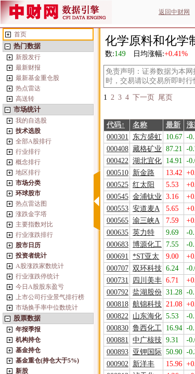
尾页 (165, 97)
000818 (117, 304)
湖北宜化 (147, 161)
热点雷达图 (31, 203)
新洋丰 (143, 364)
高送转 (25, 98)
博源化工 (147, 244)
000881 (117, 340)
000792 (117, 292)
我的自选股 (31, 120)
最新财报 (28, 67)
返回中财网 (174, 12)
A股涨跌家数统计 (40, 266)
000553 (117, 208)
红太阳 (143, 185)
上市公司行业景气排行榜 (50, 297)
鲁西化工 (147, 328)
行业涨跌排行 (34, 234)
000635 (117, 232)
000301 (117, 137)
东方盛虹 (147, 137)
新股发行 (28, 57)
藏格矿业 (147, 149)
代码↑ (116, 125)
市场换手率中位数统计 (47, 307)
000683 (117, 244)
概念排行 (28, 162)
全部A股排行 (33, 141)
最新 (173, 125)
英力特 (143, 232)
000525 (117, 185)
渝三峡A (146, 220)
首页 (20, 34)
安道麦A (146, 208)
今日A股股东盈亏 (40, 286)
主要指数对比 (34, 224)
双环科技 (147, 268)
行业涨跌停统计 (37, 276)
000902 (117, 364)
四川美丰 (147, 280)
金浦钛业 (147, 197)
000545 (117, 197)
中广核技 (147, 340)
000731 (117, 280)
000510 (117, 173)
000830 (117, 328)
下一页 (143, 97)
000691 (117, 256)
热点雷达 (28, 88)
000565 (117, 220)
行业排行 (28, 151)
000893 (117, 352)
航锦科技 (147, 304)
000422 (117, 161)
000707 (117, 268)
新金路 (143, 173)
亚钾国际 (147, 352)
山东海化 (147, 316)
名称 (140, 125)
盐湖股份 (147, 292)
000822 (117, 316)
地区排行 (28, 172)
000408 (117, 149)
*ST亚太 (146, 256)
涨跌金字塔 (31, 214)
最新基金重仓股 (37, 78)
